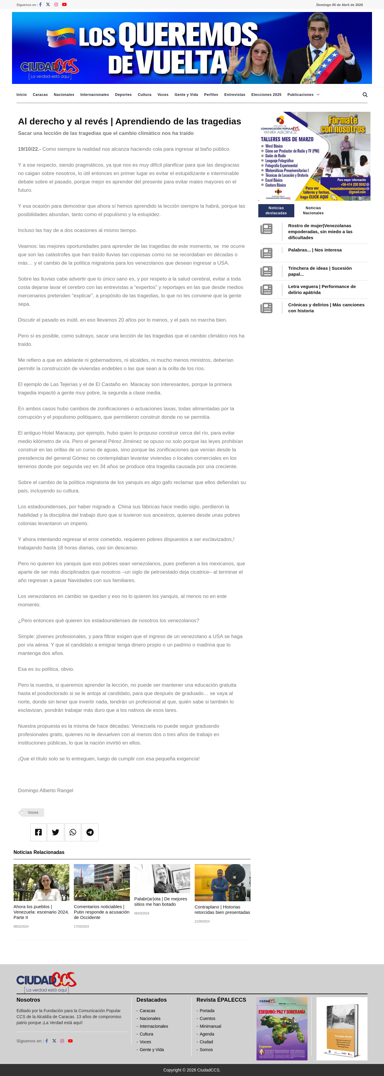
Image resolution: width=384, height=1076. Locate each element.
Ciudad (206, 1041)
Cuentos (207, 1018)
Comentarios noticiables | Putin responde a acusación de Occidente (101, 912)
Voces (163, 95)
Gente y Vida (186, 95)
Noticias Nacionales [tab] (313, 210)
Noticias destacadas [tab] (276, 210)
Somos (206, 1049)
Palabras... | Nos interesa (315, 249)
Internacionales (94, 95)
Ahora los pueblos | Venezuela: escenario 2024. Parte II (41, 912)
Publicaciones (300, 95)
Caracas (40, 95)
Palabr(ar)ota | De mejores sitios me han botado (160, 901)
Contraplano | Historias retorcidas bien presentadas (222, 909)
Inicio (21, 95)
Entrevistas (234, 95)
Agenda (207, 1034)
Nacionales (64, 95)
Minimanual (210, 1026)
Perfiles (211, 95)
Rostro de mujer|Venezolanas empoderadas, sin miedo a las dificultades (320, 231)
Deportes (123, 95)
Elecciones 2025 (266, 95)
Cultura (145, 95)
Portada (207, 1010)
